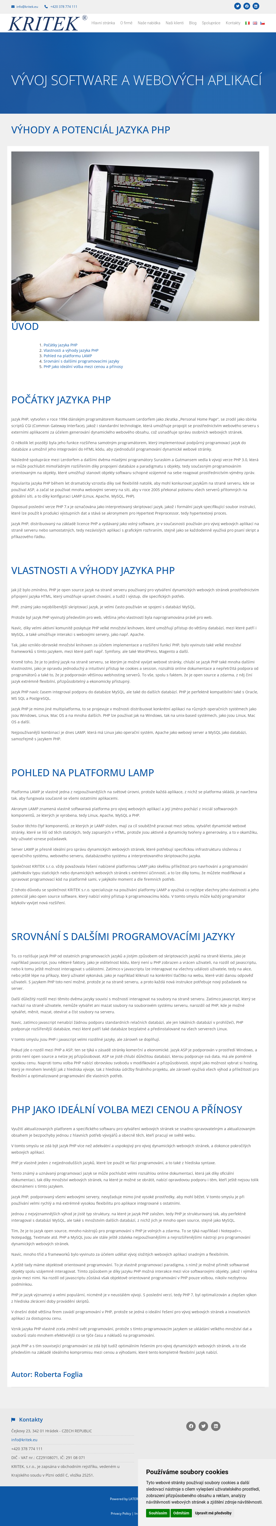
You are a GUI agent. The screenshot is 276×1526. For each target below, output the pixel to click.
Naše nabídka (149, 23)
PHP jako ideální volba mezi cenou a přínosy (83, 366)
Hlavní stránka (103, 23)
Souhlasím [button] (158, 1513)
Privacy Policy (121, 1513)
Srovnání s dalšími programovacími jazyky (81, 361)
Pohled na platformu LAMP (68, 355)
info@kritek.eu (24, 1439)
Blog (192, 23)
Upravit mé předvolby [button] (213, 1513)
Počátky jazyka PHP (60, 344)
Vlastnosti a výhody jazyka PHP (71, 350)
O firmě (126, 23)
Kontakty (233, 23)
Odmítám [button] (181, 1513)
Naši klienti (175, 23)
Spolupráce (211, 23)
